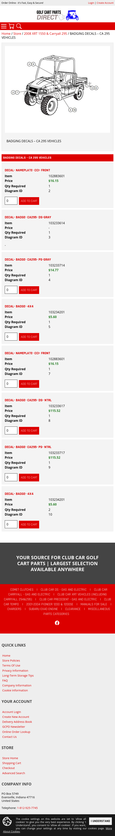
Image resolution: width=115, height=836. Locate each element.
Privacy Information (15, 670)
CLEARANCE (73, 609)
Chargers (14, 609)
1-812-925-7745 (27, 808)
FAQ (5, 680)
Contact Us (9, 737)
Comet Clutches (21, 589)
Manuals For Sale (94, 604)
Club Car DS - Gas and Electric (64, 589)
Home (6, 33)
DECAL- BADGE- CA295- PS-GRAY (28, 259)
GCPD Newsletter (13, 727)
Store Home (10, 758)
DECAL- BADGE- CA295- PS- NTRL (28, 447)
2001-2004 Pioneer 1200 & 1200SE (49, 604)
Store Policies (11, 660)
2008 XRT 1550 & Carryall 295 (45, 33)
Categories (4, 26)
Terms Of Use (11, 665)
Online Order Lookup (16, 732)
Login (91, 3)
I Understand (100, 821)
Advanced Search (13, 773)
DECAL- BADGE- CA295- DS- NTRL (28, 400)
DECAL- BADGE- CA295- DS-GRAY (28, 217)
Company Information (16, 685)
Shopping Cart (11, 763)
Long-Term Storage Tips (18, 675)
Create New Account (15, 717)
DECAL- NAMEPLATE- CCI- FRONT (27, 170)
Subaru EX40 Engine (43, 609)
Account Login (11, 712)
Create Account (105, 3)
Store (17, 33)
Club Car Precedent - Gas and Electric (68, 599)
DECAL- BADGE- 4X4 (19, 306)
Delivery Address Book (17, 722)
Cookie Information (15, 690)
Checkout (8, 768)
